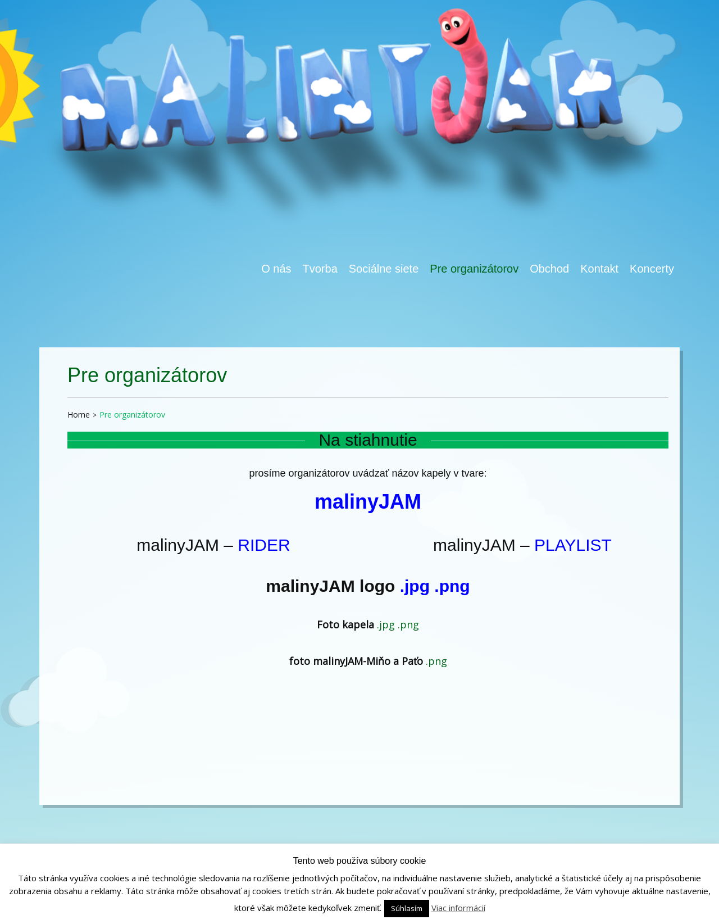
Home (78, 414)
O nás (276, 268)
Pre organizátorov (474, 268)
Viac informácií (458, 907)
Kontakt (599, 268)
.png (452, 586)
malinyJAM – (213, 545)
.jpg (415, 586)
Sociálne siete (384, 268)
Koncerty (652, 268)
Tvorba (320, 268)
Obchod (549, 268)
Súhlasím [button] (406, 908)
